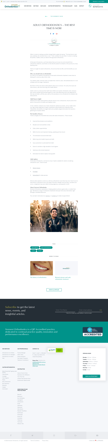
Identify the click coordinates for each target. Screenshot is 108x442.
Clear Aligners (5, 378)
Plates (3, 379)
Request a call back (98, 1)
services (48, 196)
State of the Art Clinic (22, 373)
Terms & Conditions (35, 440)
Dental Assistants (21, 356)
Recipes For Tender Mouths (39, 364)
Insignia (4, 387)
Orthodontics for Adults (7, 356)
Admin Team (20, 354)
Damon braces (36, 168)
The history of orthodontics (38, 277)
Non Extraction (5, 383)
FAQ (3, 358)
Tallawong (19, 420)
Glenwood (19, 407)
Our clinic (43, 5)
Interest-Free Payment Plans (23, 378)
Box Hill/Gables (21, 398)
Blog (75, 5)
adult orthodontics (46, 247)
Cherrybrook (20, 401)
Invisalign (35, 171)
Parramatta (20, 414)
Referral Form (36, 363)
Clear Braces (5, 374)
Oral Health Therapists (22, 358)
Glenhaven (19, 405)
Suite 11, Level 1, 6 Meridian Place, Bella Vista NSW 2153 (14, 1)
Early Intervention (6, 381)
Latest (33, 250)
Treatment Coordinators (22, 360)
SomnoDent (36, 175)
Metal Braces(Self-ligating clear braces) (9, 371)
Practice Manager (21, 352)
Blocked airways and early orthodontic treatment (63, 278)
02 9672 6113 (98, 6)
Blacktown (19, 396)
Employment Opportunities (23, 380)
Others (40, 250)
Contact (81, 5)
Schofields (19, 418)
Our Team (35, 5)
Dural (18, 403)
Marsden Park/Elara (22, 411)
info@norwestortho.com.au (39, 362)
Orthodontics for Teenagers (8, 354)
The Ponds (19, 422)
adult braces (35, 247)
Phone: (34, 360)
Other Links (35, 366)
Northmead (20, 412)
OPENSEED (100, 440)
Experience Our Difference (23, 375)
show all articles (54, 290)
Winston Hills (20, 423)
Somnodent (5, 389)
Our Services (27, 5)
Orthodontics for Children (8, 352)
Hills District (20, 409)
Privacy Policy (45, 440)
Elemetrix (4, 385)
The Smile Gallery (68, 5)
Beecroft (19, 394)
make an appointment (91, 376)
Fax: (37, 360)
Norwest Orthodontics (13, 440)
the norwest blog (54, 16)
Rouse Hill (19, 416)
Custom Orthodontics (54, 5)
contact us (54, 196)
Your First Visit (20, 376)
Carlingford (20, 400)
